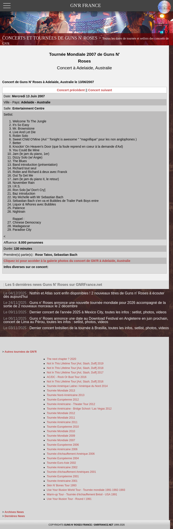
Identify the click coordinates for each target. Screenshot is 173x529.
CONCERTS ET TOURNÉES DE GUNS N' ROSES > (85, 40)
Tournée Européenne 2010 (63, 426)
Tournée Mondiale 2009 (61, 435)
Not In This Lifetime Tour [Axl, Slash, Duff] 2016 (75, 381)
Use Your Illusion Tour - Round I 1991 (69, 499)
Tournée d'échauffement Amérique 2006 (71, 453)
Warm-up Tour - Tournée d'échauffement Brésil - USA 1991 (82, 494)
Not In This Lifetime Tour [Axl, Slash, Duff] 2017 (75, 372)
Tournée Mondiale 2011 (61, 417)
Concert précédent (71, 90)
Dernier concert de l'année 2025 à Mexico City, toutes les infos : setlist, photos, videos (98, 312)
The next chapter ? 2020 (61, 359)
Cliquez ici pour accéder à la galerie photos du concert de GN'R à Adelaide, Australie (67, 261)
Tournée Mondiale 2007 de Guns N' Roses (84, 61)
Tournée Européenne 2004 (63, 458)
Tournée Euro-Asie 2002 (61, 462)
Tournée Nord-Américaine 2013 (65, 395)
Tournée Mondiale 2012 (61, 413)
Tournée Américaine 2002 (62, 467)
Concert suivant (100, 90)
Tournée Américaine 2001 (62, 480)
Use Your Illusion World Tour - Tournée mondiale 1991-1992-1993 (86, 490)
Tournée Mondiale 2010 (61, 431)
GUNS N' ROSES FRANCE (78, 525)
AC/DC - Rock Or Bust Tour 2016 (66, 377)
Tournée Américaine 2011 (62, 422)
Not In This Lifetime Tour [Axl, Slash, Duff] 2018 (75, 368)
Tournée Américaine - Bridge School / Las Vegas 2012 (79, 408)
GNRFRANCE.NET (103, 525)
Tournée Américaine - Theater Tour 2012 (71, 404)
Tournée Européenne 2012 (63, 399)
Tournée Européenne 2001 (63, 476)
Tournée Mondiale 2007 (61, 440)
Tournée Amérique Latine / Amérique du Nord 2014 (77, 386)
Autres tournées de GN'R (20, 351)
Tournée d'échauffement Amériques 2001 (71, 471)
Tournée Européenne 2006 (63, 444)
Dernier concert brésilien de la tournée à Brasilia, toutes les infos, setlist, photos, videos (99, 328)
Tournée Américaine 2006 (62, 449)
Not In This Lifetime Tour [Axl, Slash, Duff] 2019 (75, 363)
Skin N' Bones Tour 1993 (61, 485)
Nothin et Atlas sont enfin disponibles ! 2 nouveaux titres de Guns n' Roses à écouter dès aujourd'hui (83, 294)
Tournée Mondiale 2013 (61, 390)
